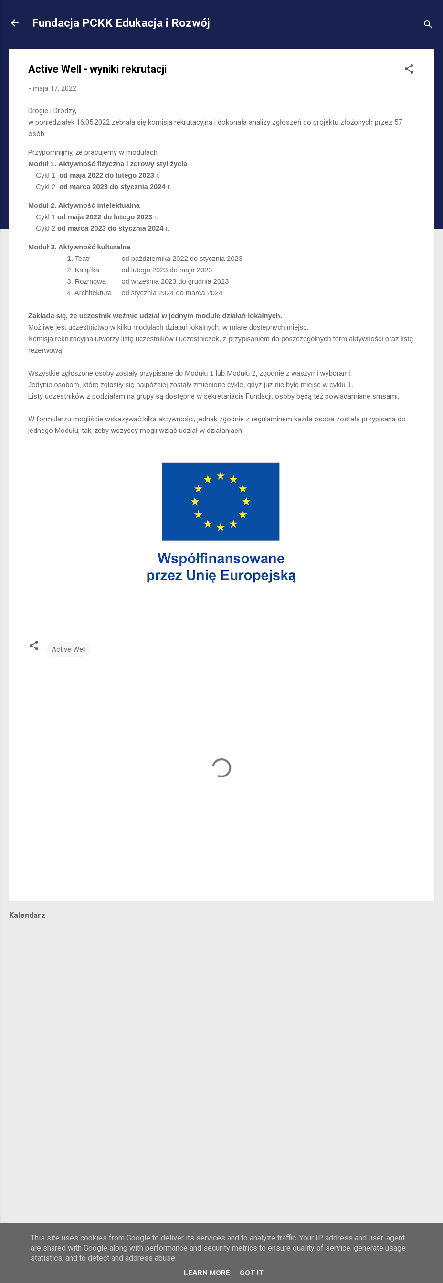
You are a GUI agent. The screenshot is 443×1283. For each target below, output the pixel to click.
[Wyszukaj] (428, 26)
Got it (252, 1273)
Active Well (69, 649)
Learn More (207, 1273)
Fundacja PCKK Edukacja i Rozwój (121, 23)
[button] (409, 70)
